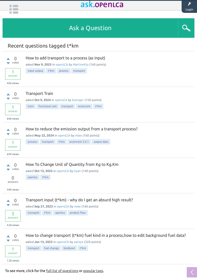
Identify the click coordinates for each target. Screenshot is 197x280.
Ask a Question (90, 27)
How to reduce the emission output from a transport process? (81, 129)
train (31, 106)
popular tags (93, 271)
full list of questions (62, 271)
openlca (32, 177)
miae (78, 135)
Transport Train (39, 93)
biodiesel (69, 248)
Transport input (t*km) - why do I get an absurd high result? (79, 199)
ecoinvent (84, 106)
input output (35, 70)
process (63, 70)
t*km (51, 70)
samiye (78, 241)
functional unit (47, 106)
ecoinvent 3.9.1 (79, 141)
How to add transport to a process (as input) (65, 58)
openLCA (62, 64)
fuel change (51, 248)
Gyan (77, 171)
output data (101, 141)
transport (79, 70)
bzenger (78, 100)
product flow (78, 212)
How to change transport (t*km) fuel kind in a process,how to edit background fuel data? (106, 235)
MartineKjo (80, 64)
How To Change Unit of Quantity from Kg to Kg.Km (72, 164)
